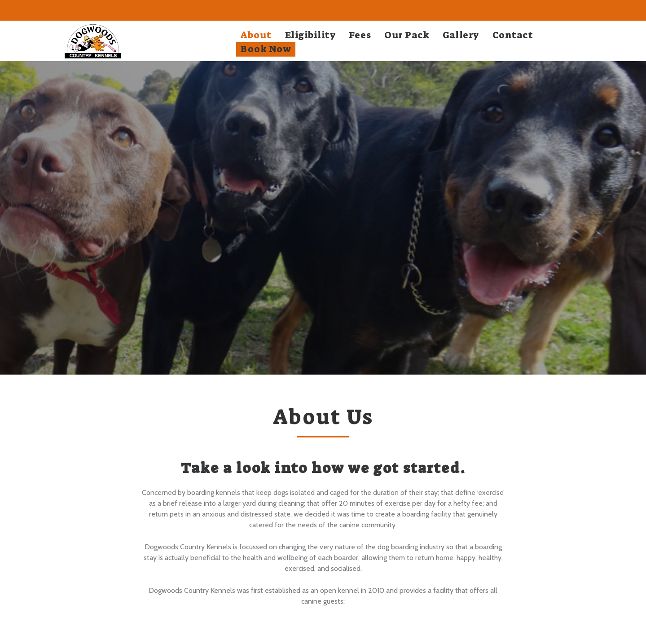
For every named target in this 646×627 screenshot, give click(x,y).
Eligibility (310, 35)
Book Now (266, 49)
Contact (512, 35)
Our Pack (406, 35)
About (256, 35)
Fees (360, 35)
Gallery (461, 35)
